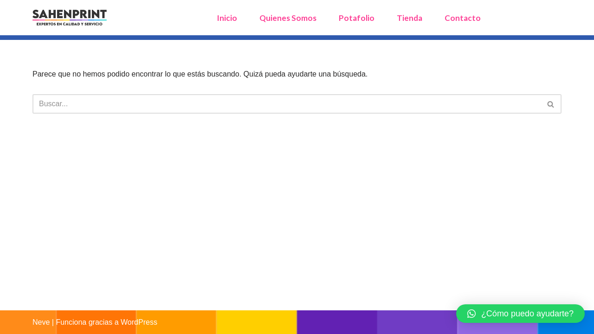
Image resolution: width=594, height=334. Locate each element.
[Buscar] (286, 104)
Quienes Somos (287, 18)
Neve (41, 322)
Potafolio (356, 18)
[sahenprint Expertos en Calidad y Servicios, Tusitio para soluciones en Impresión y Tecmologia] (69, 18)
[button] (520, 313)
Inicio (227, 18)
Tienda (409, 18)
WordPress (139, 322)
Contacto (463, 18)
